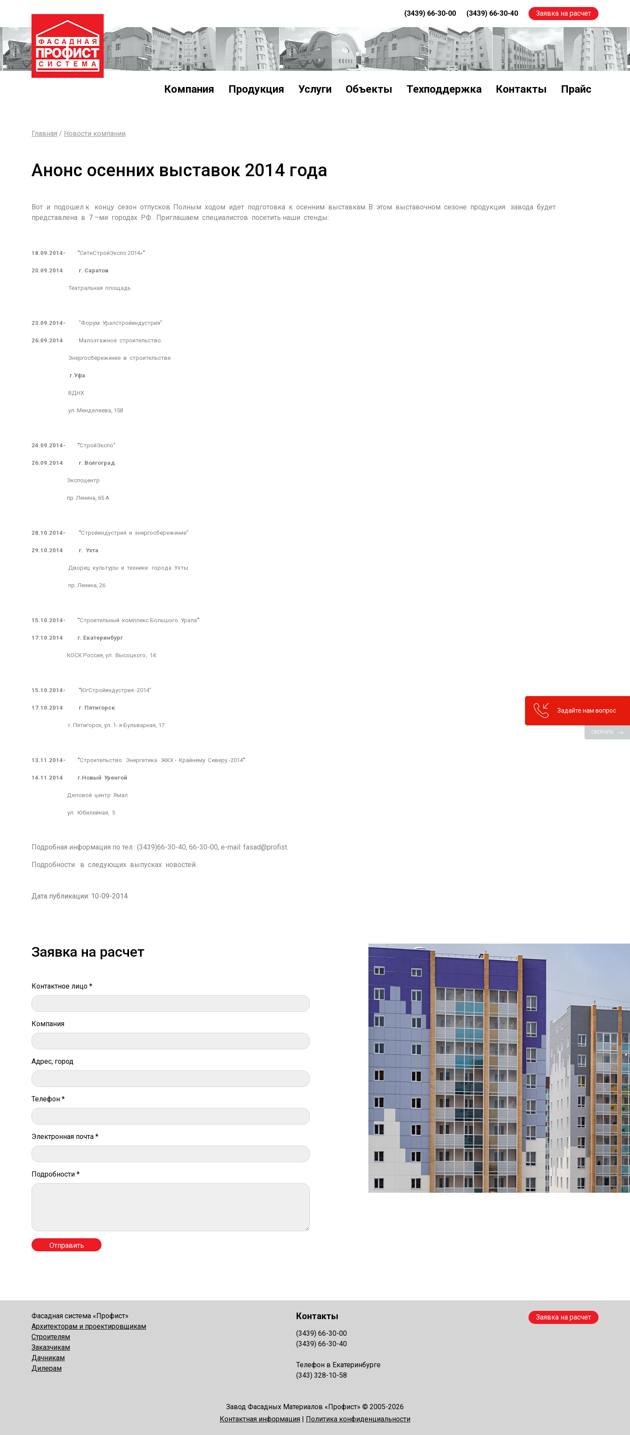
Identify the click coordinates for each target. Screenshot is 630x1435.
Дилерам (47, 1368)
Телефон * (48, 1099)
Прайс (576, 89)
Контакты (521, 89)
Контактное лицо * (62, 986)
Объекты (369, 89)
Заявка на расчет (563, 13)
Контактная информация (260, 1419)
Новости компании (95, 133)
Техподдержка (444, 89)
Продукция (256, 89)
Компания (189, 89)
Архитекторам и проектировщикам (89, 1326)
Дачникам (48, 1358)
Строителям (51, 1337)
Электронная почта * (65, 1136)
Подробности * (56, 1174)
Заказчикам (51, 1347)
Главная (44, 133)
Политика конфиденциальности (358, 1419)
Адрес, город (53, 1061)
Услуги (315, 89)
